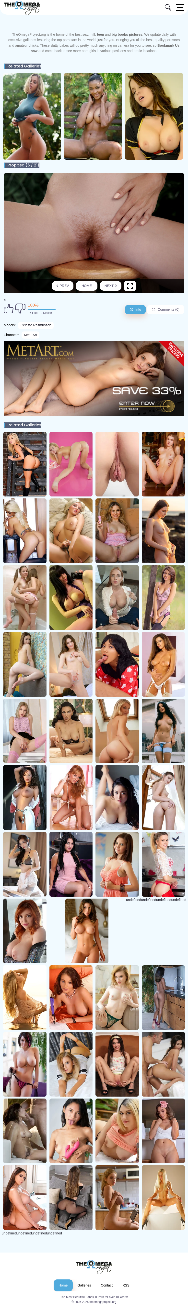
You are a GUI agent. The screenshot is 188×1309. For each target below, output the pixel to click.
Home (87, 286)
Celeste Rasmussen (36, 325)
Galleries (84, 1285)
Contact (107, 1285)
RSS (125, 1285)
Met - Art (30, 335)
